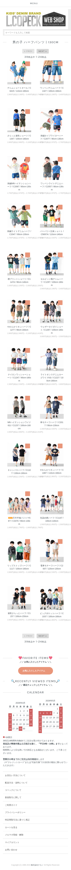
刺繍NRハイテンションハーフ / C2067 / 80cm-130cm (19, 186)
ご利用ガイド (11, 805)
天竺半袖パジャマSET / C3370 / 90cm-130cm (19, 521)
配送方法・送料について (16, 783)
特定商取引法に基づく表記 (17, 820)
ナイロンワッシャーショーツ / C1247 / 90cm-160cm (19, 377)
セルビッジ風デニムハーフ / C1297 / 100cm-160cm (51, 282)
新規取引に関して (13, 797)
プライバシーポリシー (15, 812)
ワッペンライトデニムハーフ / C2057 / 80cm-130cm (52, 186)
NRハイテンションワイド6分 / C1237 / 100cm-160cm (19, 425)
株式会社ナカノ (37, 865)
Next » (43, 51)
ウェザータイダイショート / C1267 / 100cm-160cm (51, 330)
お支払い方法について (15, 775)
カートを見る (11, 827)
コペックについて (13, 790)
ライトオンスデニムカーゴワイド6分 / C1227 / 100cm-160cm (51, 377)
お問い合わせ (11, 850)
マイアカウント (12, 842)
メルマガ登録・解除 (14, 835)
